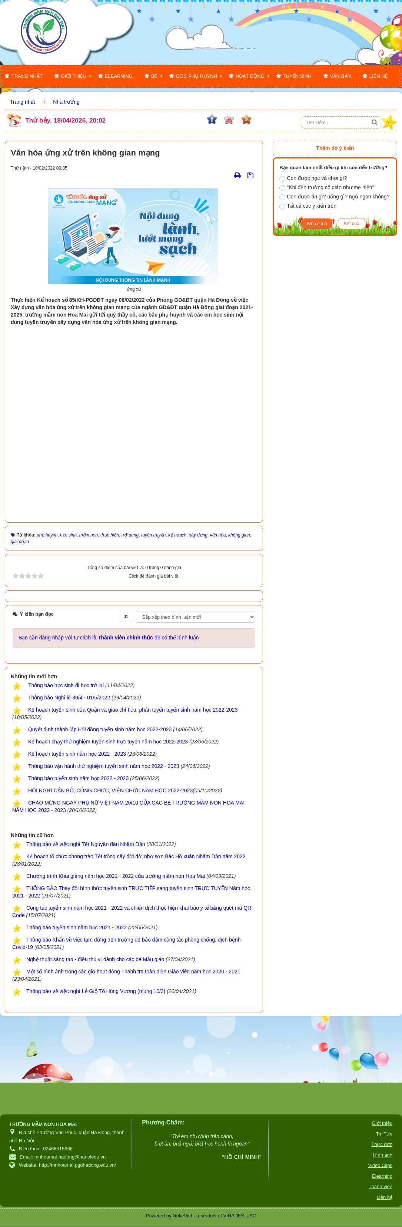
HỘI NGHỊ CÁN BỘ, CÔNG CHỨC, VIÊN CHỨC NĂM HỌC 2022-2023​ (110, 790)
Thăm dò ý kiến (335, 148)
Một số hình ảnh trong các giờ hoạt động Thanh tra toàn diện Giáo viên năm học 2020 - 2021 (133, 971)
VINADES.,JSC (239, 1215)
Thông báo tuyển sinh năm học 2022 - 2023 (78, 778)
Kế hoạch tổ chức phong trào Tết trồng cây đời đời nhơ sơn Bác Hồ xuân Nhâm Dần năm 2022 (136, 856)
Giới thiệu (73, 76)
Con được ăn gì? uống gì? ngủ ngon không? (334, 197)
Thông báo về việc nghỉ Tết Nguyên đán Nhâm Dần (85, 844)
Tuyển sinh (297, 76)
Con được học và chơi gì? (313, 178)
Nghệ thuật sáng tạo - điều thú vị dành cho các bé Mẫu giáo (95, 959)
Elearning (119, 76)
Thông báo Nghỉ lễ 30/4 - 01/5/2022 (69, 698)
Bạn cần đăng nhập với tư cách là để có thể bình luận (109, 638)
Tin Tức (384, 1134)
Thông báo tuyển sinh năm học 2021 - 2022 (76, 927)
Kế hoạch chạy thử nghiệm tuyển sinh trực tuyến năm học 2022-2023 (108, 742)
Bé (154, 76)
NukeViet (182, 1215)
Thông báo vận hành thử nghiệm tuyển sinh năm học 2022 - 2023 (103, 766)
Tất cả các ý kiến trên (307, 206)
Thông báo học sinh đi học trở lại (66, 685)
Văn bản (340, 76)
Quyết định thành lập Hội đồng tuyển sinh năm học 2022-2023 (100, 729)
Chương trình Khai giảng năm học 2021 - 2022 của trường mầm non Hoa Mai (115, 876)
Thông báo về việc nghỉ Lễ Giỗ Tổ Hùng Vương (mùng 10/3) (95, 991)
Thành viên (380, 1186)
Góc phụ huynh (196, 76)
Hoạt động (250, 76)
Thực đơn (381, 1144)
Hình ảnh (382, 1155)
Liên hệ (378, 76)
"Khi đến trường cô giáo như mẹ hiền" (326, 187)
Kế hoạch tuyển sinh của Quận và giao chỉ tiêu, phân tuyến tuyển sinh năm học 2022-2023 (133, 710)
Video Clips (380, 1165)
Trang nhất (27, 76)
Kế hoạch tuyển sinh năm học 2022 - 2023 (77, 754)
